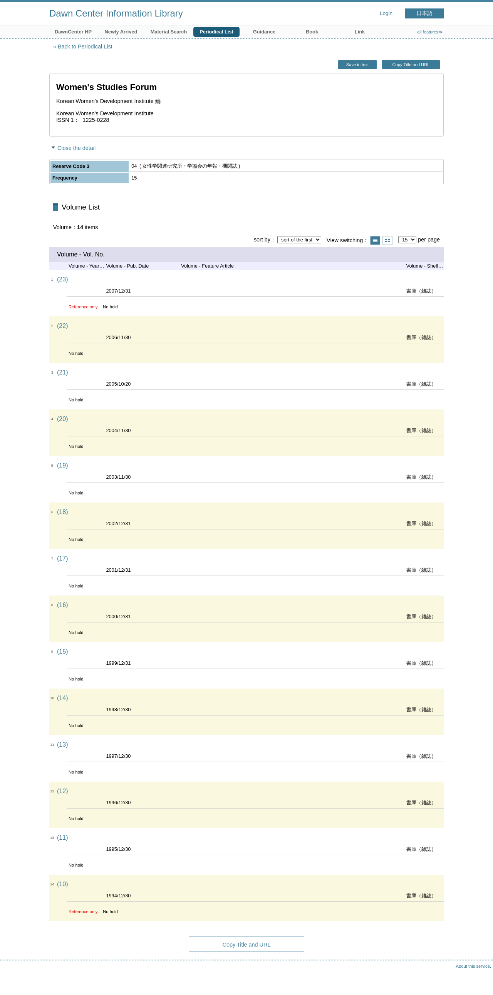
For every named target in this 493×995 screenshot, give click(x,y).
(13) (62, 744)
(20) (62, 419)
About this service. (473, 966)
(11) (62, 837)
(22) (62, 326)
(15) (62, 651)
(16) (62, 605)
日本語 (424, 13)
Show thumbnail (387, 240)
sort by (262, 239)
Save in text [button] (357, 64)
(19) (62, 465)
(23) (62, 279)
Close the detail (76, 148)
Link (360, 32)
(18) (62, 512)
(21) (62, 372)
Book (312, 32)
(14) (62, 698)
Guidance (264, 32)
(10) (62, 884)
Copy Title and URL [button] (410, 64)
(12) (62, 791)
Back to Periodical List (85, 46)
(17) (62, 558)
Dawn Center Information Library (116, 13)
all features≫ (430, 32)
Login (386, 13)
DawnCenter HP (73, 32)
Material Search (169, 32)
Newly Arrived (121, 32)
